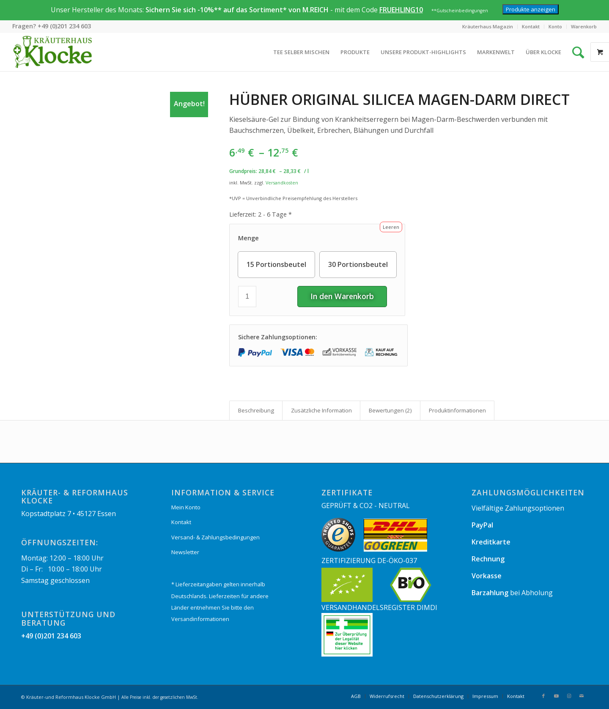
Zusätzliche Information (321, 410)
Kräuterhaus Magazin (487, 26)
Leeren (391, 227)
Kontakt (531, 26)
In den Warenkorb (342, 296)
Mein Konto (185, 507)
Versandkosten (282, 182)
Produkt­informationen (457, 410)
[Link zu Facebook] (543, 696)
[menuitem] (488, 27)
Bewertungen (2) (390, 410)
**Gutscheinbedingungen (459, 11)
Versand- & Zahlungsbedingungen (215, 537)
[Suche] (572, 52)
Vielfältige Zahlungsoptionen (518, 508)
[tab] (256, 410)
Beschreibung (256, 410)
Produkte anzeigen (530, 9)
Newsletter (185, 552)
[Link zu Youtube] (556, 696)
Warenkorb (584, 26)
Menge (248, 238)
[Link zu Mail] (581, 696)
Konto (555, 26)
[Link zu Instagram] (568, 696)
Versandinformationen (200, 619)
